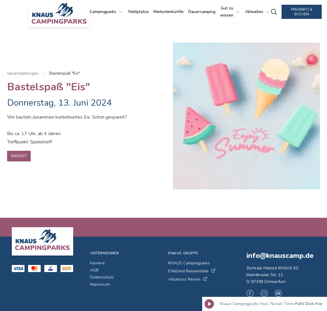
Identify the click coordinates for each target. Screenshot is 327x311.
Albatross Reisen (187, 279)
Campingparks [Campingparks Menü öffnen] (106, 12)
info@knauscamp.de (280, 255)
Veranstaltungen (23, 73)
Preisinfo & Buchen (302, 12)
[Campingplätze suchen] (273, 11)
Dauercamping (201, 11)
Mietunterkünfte (168, 11)
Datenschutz (102, 277)
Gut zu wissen (230, 11)
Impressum (100, 284)
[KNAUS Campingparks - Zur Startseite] (59, 14)
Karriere (97, 263)
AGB (94, 270)
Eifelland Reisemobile (192, 271)
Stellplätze (138, 11)
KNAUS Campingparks (189, 263)
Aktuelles (257, 12)
